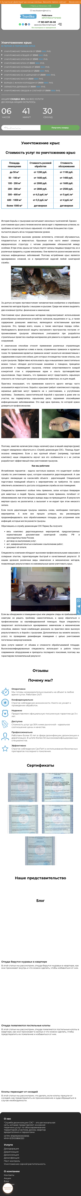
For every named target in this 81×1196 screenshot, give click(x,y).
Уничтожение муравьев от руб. (27, 67)
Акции (7, 1178)
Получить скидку (60, 127)
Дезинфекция (11, 1158)
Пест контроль (12, 1161)
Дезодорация (11, 1148)
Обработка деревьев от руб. (24, 87)
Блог (6, 1181)
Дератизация (11, 1152)
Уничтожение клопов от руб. (26, 59)
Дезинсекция (11, 1155)
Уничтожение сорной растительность (24, 1164)
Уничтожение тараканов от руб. (27, 51)
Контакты (9, 1175)
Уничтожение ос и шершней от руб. (29, 75)
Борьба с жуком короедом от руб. (28, 83)
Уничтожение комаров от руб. (26, 71)
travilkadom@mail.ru (42, 11)
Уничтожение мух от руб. (23, 79)
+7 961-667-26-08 (47, 22)
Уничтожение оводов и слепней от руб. (32, 90)
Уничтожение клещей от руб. (26, 55)
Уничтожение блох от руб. (24, 63)
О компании (12, 1171)
